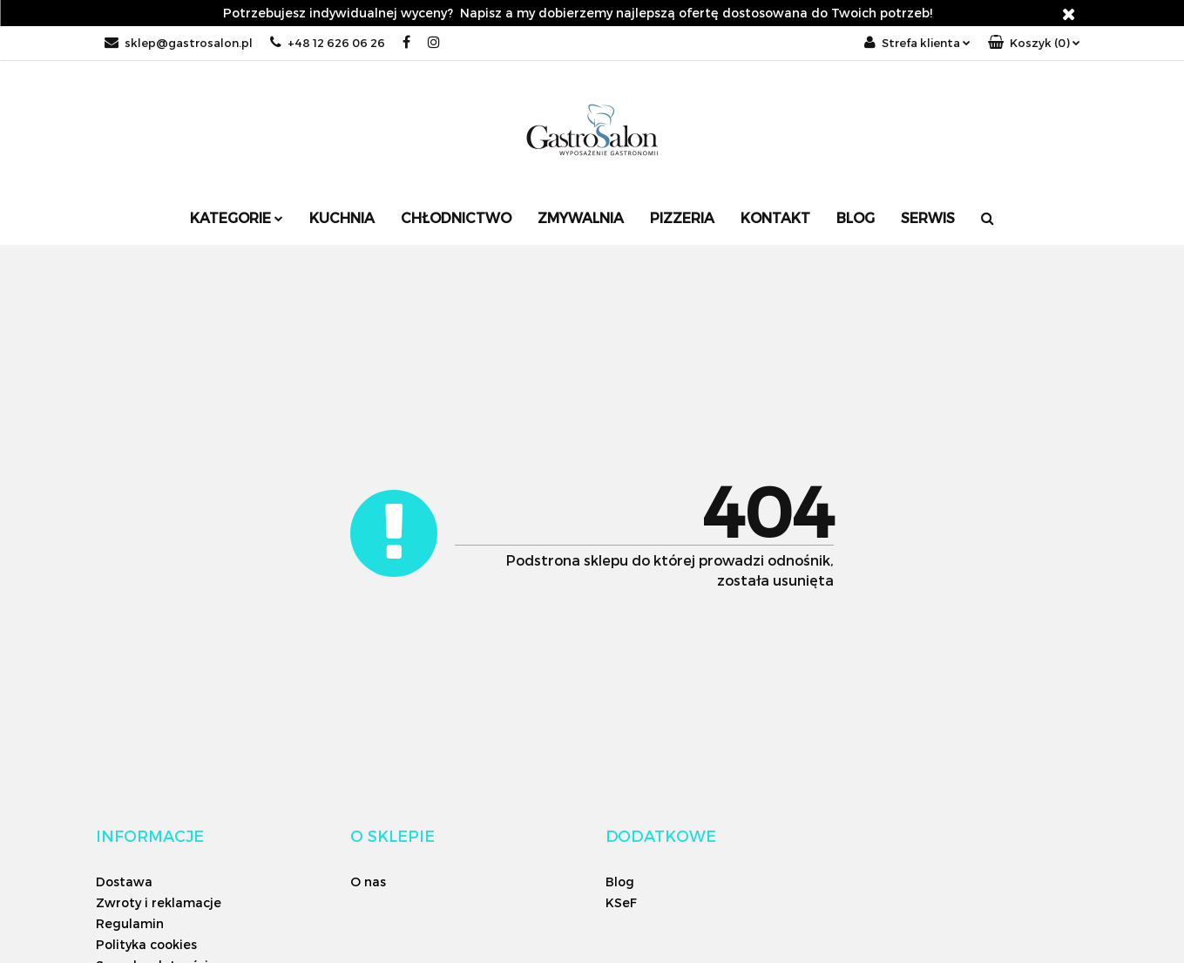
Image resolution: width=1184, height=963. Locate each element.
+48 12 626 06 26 (327, 43)
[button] (1034, 43)
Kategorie (236, 217)
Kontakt (775, 217)
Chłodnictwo (456, 217)
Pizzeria (682, 217)
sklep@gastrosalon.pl (179, 43)
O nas (368, 881)
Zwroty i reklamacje (158, 902)
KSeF (621, 902)
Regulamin (130, 923)
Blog (855, 217)
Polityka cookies (146, 944)
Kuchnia (342, 217)
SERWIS (928, 217)
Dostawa (124, 881)
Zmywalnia (581, 217)
